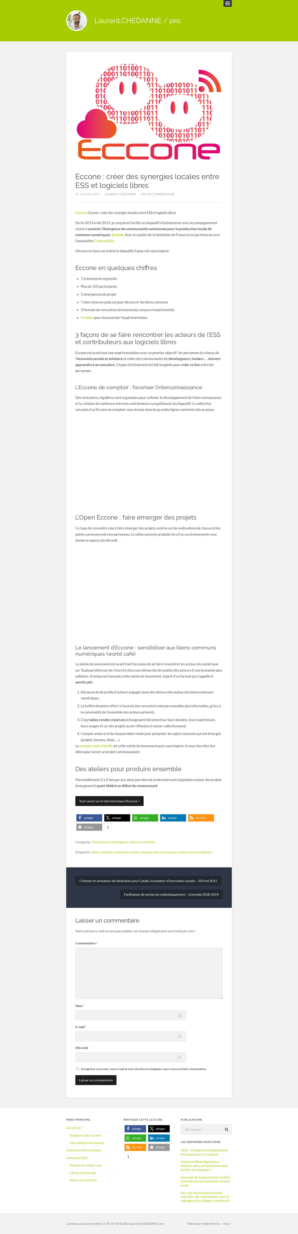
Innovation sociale (126, 852)
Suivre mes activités (83, 1180)
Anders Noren (210, 1223)
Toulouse (146, 852)
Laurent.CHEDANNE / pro (137, 21)
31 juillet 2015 (87, 194)
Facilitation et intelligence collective (117, 842)
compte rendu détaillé (96, 746)
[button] (89, 817)
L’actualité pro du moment (87, 1142)
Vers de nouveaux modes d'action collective (183, 852)
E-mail (80, 1026)
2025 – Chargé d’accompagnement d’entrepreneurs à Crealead (204, 1152)
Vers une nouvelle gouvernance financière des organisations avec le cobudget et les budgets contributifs (205, 1196)
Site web (81, 1047)
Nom (79, 1005)
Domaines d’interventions (83, 1150)
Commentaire (86, 943)
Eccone (117, 235)
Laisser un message (83, 1172)
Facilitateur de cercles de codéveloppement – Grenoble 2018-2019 (171, 894)
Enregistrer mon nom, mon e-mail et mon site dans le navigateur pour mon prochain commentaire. (144, 1068)
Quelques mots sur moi (85, 1135)
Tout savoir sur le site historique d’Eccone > (109, 801)
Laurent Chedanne (120, 194)
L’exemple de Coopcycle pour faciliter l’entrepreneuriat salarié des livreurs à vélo (206, 1181)
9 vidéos (87, 317)
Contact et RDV (77, 1157)
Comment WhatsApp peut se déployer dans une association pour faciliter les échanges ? (204, 1165)
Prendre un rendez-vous (86, 1165)
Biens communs (102, 852)
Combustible (104, 241)
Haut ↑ (227, 1223)
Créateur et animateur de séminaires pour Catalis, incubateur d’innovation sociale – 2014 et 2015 (148, 880)
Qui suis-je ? (74, 1127)
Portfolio (149, 842)
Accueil (80, 213)
